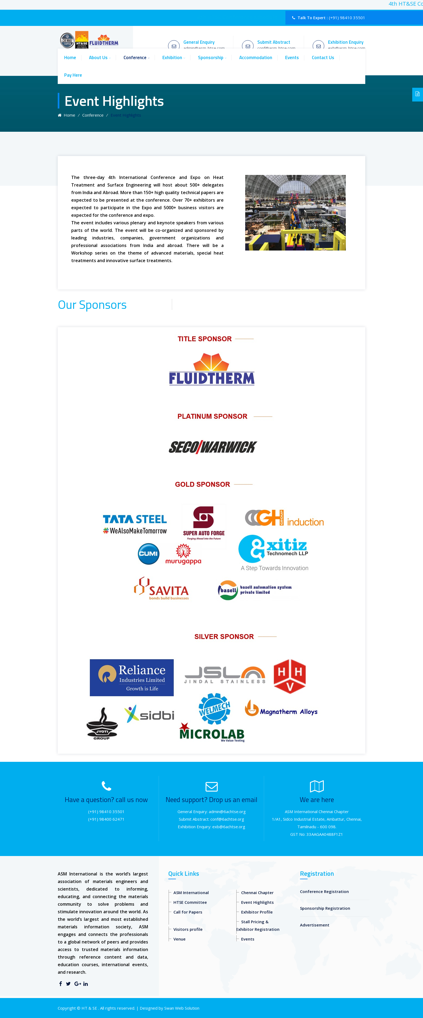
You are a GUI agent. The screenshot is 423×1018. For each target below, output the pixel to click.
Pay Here (73, 75)
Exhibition (172, 57)
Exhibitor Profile (257, 912)
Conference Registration (324, 891)
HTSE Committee (190, 902)
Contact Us (323, 57)
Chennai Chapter (257, 892)
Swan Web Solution (181, 1008)
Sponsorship (210, 57)
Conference (135, 57)
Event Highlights (257, 902)
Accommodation (255, 57)
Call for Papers (187, 912)
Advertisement (314, 925)
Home (70, 57)
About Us (98, 57)
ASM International (191, 892)
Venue (179, 939)
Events (292, 57)
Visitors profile (188, 929)
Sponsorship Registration (325, 908)
